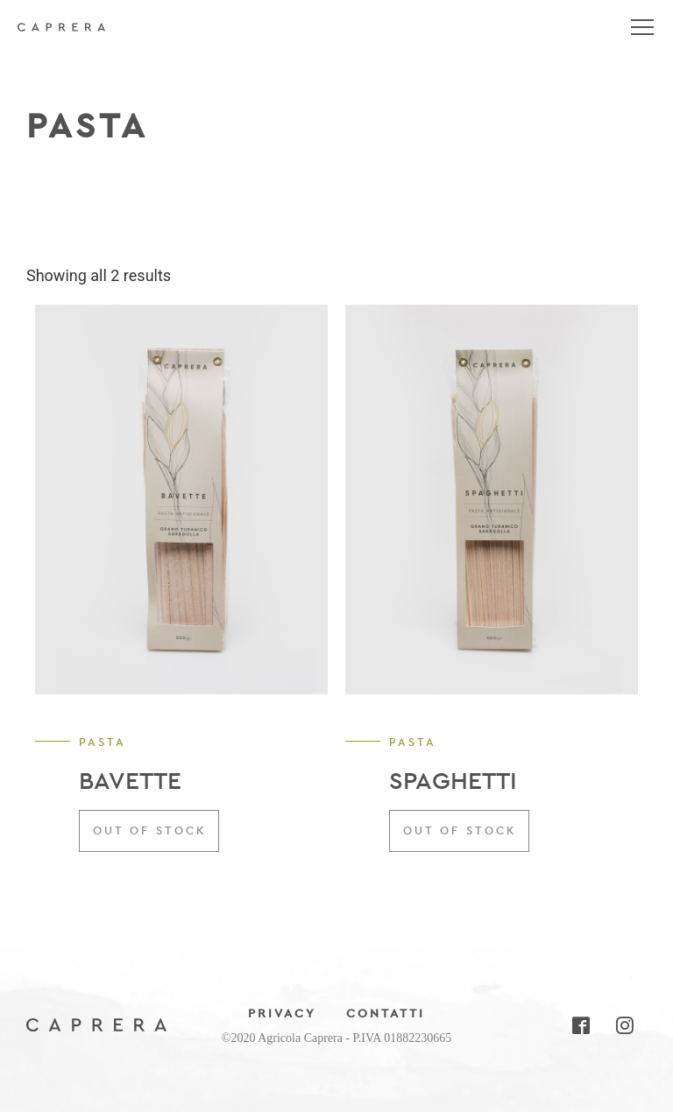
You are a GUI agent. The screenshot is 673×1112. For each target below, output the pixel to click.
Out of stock (149, 830)
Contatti (385, 1014)
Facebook (580, 1025)
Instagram (624, 1025)
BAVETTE (130, 781)
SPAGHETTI (453, 781)
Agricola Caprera (61, 35)
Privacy (282, 1014)
